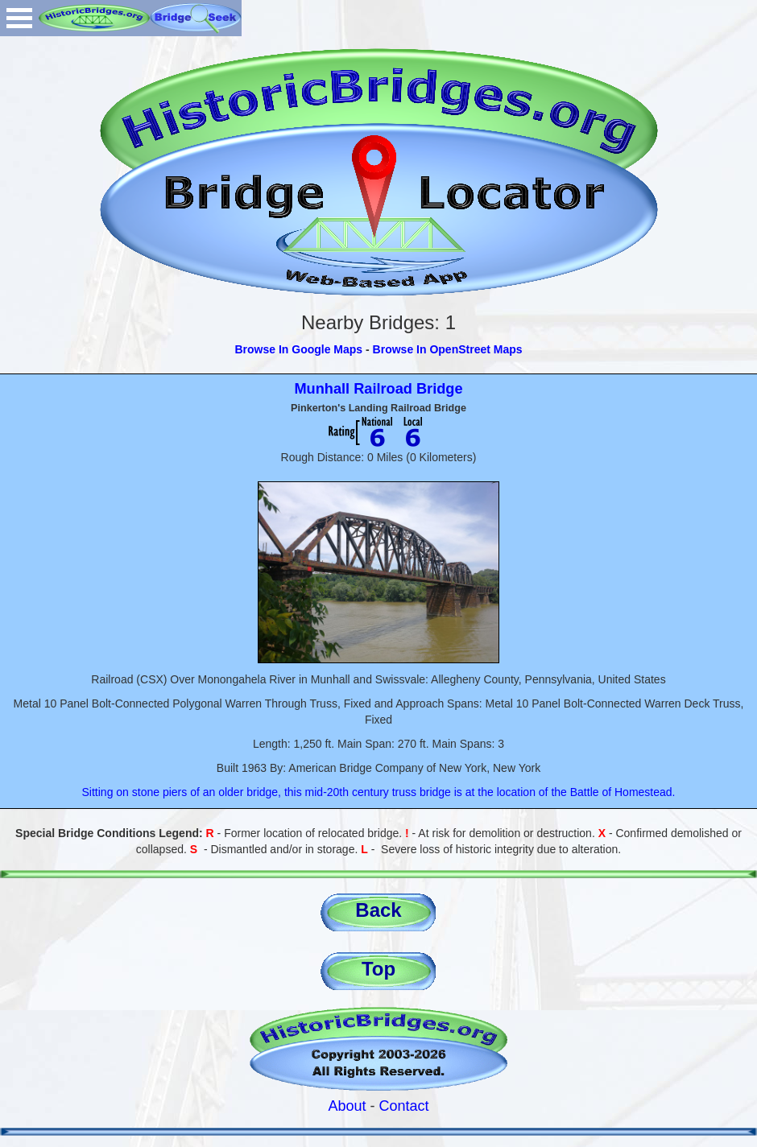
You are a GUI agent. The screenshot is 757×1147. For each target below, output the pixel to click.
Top (378, 969)
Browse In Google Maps (298, 349)
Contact (404, 1106)
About (347, 1106)
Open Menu (19, 18)
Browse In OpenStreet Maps (448, 349)
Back (378, 910)
